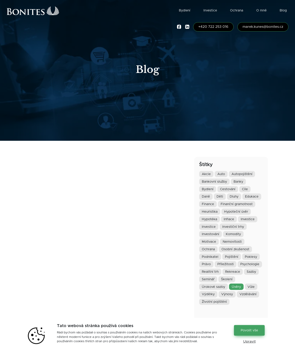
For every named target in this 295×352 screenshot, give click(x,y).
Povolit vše (249, 330)
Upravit (249, 341)
